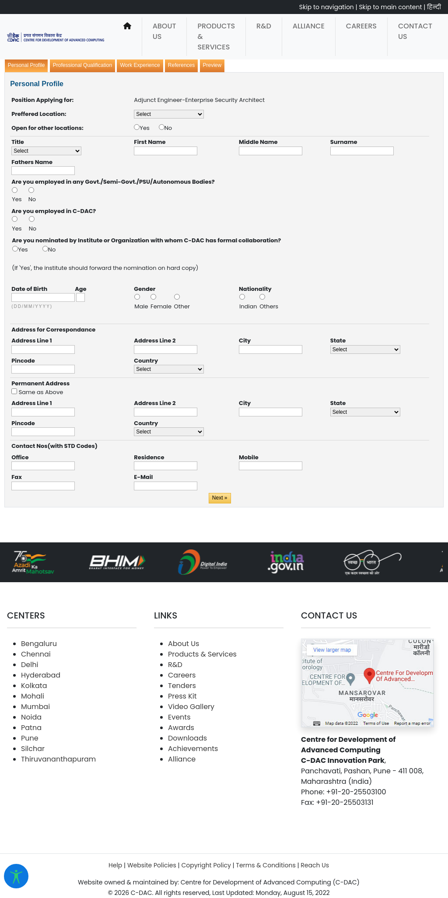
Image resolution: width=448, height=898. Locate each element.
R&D (263, 26)
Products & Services (216, 36)
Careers (361, 26)
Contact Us (415, 31)
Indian (249, 306)
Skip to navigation (326, 7)
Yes (149, 128)
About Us (164, 31)
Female (161, 306)
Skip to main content (390, 7)
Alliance (309, 26)
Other (182, 306)
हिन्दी (434, 7)
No (168, 128)
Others (268, 306)
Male (142, 306)
